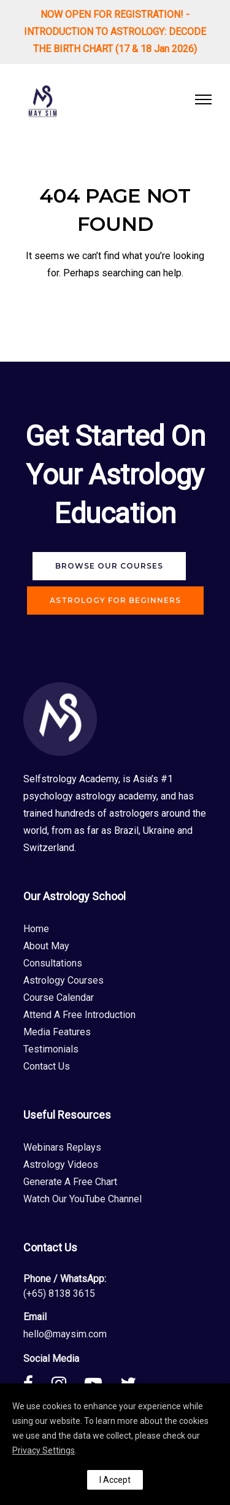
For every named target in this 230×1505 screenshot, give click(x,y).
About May (46, 946)
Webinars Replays (62, 1147)
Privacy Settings (43, 1450)
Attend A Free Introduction (79, 1015)
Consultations (52, 963)
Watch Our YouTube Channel (82, 1199)
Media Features (57, 1032)
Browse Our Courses (109, 565)
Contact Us (46, 1066)
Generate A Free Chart (70, 1182)
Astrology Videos (60, 1164)
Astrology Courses (63, 980)
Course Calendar (58, 997)
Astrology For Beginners (115, 600)
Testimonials (51, 1049)
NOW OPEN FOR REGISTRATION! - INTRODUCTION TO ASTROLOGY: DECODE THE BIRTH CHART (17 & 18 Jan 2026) (115, 32)
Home (36, 929)
